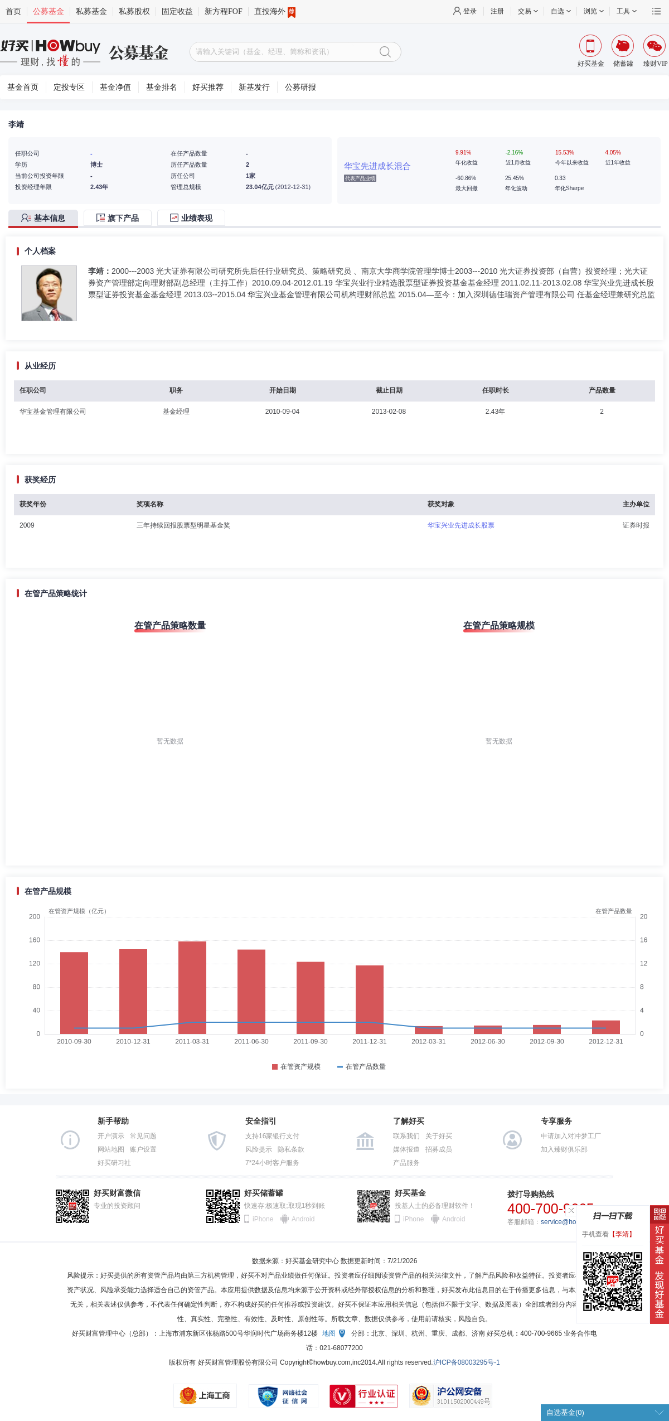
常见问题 (143, 1136)
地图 (329, 1333)
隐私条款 (291, 1149)
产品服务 (406, 1163)
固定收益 (177, 11)
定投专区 (69, 87)
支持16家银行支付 (272, 1136)
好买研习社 (114, 1163)
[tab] (46, 219)
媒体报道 (406, 1149)
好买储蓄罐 (263, 1193)
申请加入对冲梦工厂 (571, 1136)
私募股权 (134, 11)
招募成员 (438, 1149)
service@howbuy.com (573, 1222)
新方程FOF (224, 11)
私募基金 (91, 11)
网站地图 (111, 1149)
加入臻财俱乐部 (564, 1149)
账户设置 (143, 1149)
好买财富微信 (117, 1193)
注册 (497, 11)
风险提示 (258, 1149)
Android (303, 1219)
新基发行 (254, 87)
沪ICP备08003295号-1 (466, 1362)
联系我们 (406, 1136)
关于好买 (438, 1136)
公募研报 (300, 87)
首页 (13, 11)
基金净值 (115, 87)
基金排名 (161, 87)
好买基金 (410, 1193)
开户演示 (111, 1136)
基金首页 (22, 87)
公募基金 (48, 11)
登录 (470, 11)
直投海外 (274, 11)
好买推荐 (208, 87)
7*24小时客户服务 (272, 1163)
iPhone (263, 1219)
